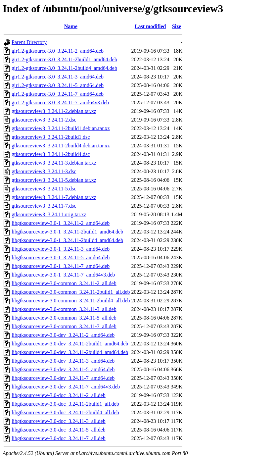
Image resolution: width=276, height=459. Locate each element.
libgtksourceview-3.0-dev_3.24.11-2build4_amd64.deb (70, 352)
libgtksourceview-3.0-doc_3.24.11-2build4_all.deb (65, 412)
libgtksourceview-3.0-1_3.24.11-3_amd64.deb (61, 249)
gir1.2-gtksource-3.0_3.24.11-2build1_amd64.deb (64, 59)
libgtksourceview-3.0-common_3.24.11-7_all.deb (64, 326)
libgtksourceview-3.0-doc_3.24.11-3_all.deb (59, 421)
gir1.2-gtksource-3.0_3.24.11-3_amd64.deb (58, 76)
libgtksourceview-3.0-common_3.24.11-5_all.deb (64, 318)
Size (176, 26)
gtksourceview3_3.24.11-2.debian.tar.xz (54, 111)
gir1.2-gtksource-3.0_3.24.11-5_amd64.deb (58, 85)
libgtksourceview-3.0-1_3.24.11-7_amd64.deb (61, 266)
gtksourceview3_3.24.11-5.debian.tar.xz (54, 180)
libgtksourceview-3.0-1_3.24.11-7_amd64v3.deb (63, 275)
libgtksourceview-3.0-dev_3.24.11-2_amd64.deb (63, 335)
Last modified (150, 26)
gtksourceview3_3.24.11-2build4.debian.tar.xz (61, 145)
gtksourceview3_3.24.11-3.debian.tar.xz (54, 163)
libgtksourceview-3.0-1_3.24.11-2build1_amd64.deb (67, 231)
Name (70, 26)
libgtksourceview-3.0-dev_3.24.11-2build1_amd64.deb (70, 343)
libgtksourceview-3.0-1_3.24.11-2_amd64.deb (61, 223)
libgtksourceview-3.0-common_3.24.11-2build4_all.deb (71, 300)
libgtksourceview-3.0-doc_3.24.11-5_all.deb (59, 430)
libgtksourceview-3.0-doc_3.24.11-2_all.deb (59, 395)
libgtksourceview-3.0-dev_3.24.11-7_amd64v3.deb (66, 386)
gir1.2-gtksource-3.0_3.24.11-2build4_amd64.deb (64, 68)
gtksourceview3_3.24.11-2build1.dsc (51, 137)
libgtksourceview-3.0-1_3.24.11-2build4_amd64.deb (67, 240)
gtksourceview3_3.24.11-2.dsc (44, 120)
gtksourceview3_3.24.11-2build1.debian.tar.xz (61, 128)
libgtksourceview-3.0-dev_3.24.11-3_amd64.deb (63, 361)
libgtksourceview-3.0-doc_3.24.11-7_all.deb (59, 438)
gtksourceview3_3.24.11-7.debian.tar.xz (54, 197)
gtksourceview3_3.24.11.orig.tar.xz (49, 214)
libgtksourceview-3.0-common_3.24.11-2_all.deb (64, 283)
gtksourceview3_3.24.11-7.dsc (44, 206)
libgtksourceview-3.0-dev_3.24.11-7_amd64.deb (63, 378)
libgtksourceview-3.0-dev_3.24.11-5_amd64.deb (63, 369)
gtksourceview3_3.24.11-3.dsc (44, 171)
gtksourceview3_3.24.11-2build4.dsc (51, 154)
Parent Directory (29, 42)
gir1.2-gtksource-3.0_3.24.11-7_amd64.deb (58, 94)
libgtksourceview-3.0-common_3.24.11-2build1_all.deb (71, 292)
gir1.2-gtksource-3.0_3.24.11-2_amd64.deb (58, 51)
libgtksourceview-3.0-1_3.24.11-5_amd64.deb (61, 257)
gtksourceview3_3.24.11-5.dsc (44, 188)
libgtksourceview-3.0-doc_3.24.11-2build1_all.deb (65, 404)
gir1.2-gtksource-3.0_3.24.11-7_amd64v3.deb (60, 102)
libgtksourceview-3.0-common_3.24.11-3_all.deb (64, 309)
